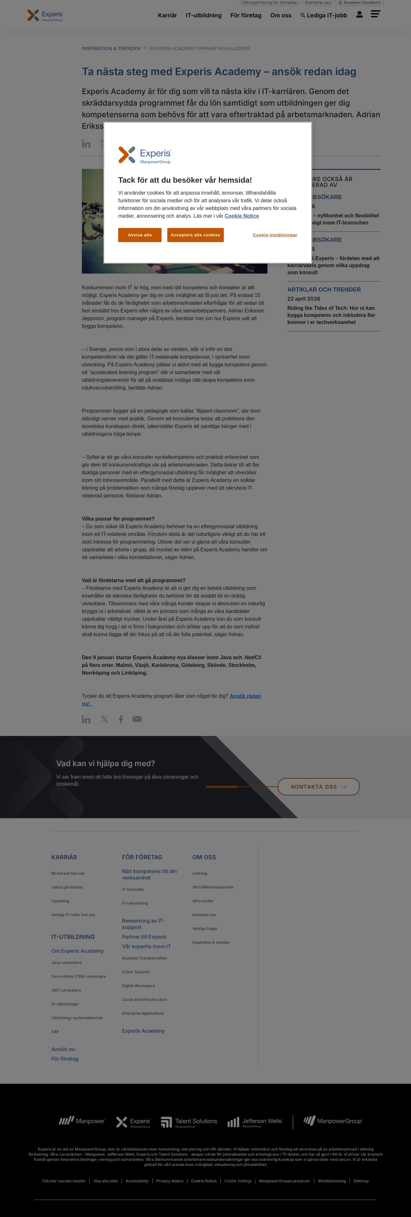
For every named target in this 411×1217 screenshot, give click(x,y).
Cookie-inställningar (275, 234)
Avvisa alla (140, 234)
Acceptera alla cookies (196, 234)
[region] (207, 193)
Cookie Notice (242, 216)
